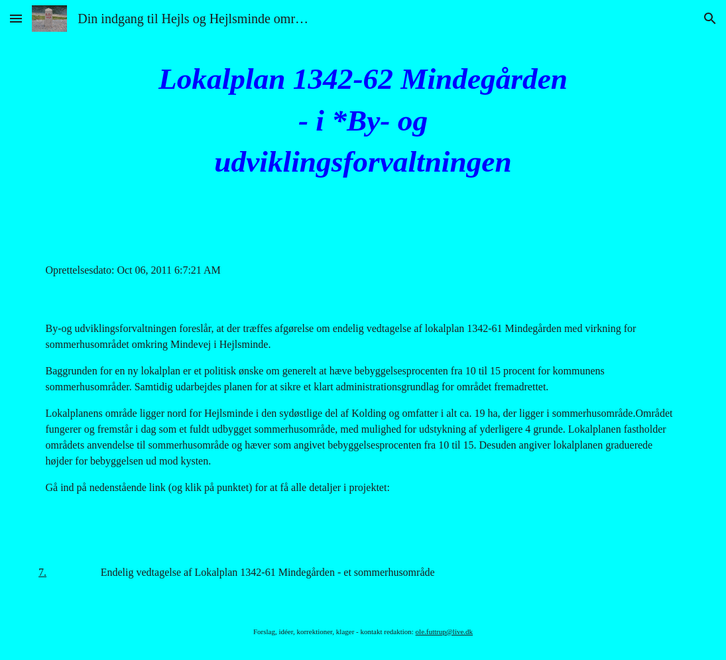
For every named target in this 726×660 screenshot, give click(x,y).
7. (42, 572)
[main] (363, 120)
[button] (16, 18)
